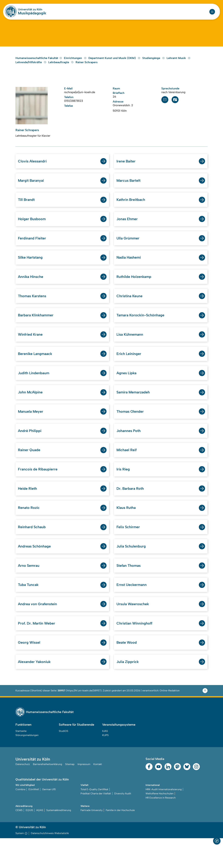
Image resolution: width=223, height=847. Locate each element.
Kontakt (97, 773)
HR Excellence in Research (161, 806)
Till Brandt (27, 203)
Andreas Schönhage (35, 553)
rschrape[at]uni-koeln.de (79, 95)
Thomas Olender (130, 417)
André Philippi (30, 437)
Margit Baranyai (31, 184)
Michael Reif (127, 456)
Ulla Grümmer (128, 242)
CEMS (18, 819)
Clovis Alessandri (33, 164)
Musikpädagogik (32, 13)
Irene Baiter (126, 164)
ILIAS (105, 739)
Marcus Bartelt (129, 184)
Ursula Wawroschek (133, 612)
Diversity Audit (122, 802)
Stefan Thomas (129, 573)
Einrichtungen (75, 61)
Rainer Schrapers (87, 65)
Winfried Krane (31, 339)
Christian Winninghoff (135, 631)
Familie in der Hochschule (120, 819)
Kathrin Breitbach (131, 203)
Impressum (84, 773)
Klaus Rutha (126, 514)
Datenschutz (22, 773)
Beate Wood (127, 651)
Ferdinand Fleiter (32, 242)
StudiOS (63, 739)
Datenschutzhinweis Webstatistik (50, 842)
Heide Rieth (28, 495)
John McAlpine (31, 398)
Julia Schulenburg (131, 553)
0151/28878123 (73, 103)
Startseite (20, 739)
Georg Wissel (29, 651)
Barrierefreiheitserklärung (47, 773)
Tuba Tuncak (28, 592)
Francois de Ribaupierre (38, 476)
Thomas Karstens (33, 300)
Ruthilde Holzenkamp (134, 281)
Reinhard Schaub (32, 534)
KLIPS (105, 743)
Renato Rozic (29, 514)
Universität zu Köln (30, 9)
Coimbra (20, 798)
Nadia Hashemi (129, 262)
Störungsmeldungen (27, 743)
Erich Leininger (129, 359)
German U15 (49, 798)
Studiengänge (153, 61)
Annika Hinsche (31, 281)
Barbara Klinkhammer (36, 320)
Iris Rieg (123, 476)
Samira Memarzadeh (134, 398)
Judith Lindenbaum (34, 378)
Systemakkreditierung (58, 819)
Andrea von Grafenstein (38, 612)
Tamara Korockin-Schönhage (141, 320)
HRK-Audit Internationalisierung (164, 798)
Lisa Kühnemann (130, 339)
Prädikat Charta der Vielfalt (96, 802)
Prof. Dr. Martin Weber (37, 631)
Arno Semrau (29, 573)
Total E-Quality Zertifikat (94, 798)
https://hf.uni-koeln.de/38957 (84, 699)
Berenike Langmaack (35, 359)
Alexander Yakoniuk (35, 670)
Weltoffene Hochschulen (159, 802)
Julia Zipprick (128, 670)
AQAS (39, 819)
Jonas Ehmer (127, 223)
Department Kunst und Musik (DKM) (114, 61)
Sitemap (69, 773)
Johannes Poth (129, 437)
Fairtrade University (92, 819)
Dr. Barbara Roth (130, 495)
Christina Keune (130, 300)
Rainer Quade (29, 456)
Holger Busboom (32, 223)
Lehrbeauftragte (61, 65)
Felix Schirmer (128, 534)
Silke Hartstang (31, 262)
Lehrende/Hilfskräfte (31, 65)
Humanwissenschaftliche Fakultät (38, 61)
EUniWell (33, 798)
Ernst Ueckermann (132, 592)
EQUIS (29, 819)
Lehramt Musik (178, 61)
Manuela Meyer (31, 417)
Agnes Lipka (126, 378)
